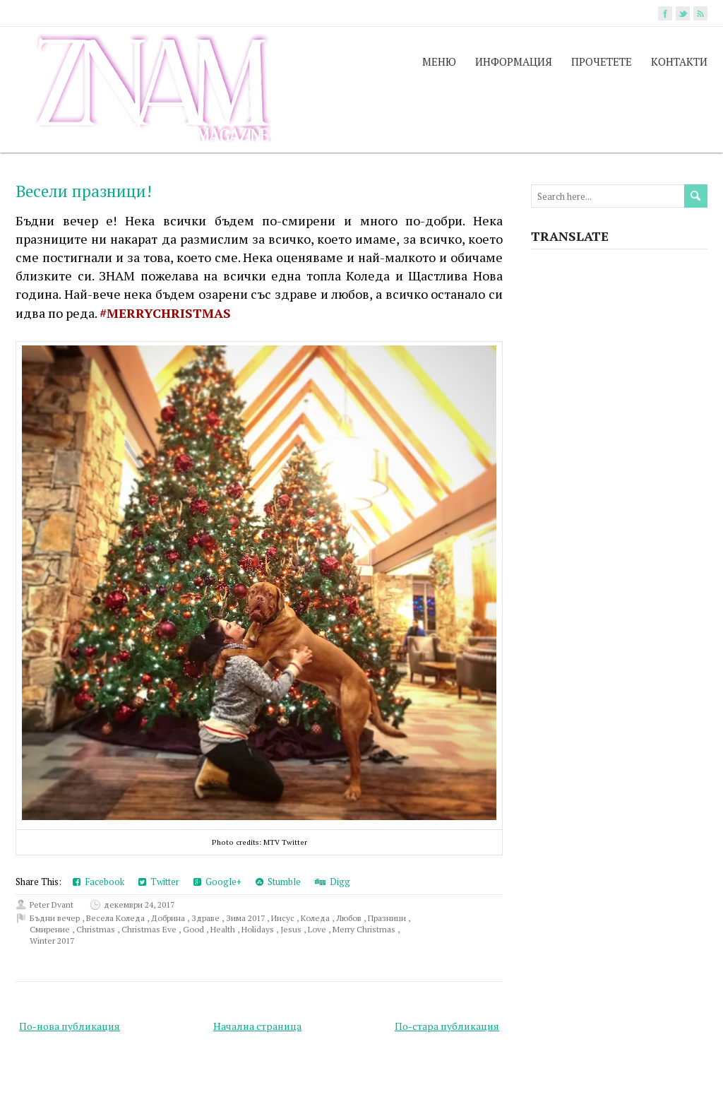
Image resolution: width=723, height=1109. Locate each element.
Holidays (258, 929)
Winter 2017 (52, 940)
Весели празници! (84, 191)
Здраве (206, 918)
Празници (388, 918)
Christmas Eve (150, 929)
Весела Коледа (116, 918)
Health (223, 929)
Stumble (278, 881)
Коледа (316, 918)
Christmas (96, 929)
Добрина (169, 918)
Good (194, 929)
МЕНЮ (439, 61)
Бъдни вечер (56, 918)
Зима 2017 (246, 918)
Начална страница (257, 1026)
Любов (350, 918)
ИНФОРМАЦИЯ (513, 61)
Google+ (217, 881)
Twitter (158, 881)
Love (318, 929)
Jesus (292, 929)
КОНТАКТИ (679, 61)
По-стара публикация (447, 1026)
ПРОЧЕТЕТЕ (601, 61)
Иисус (284, 918)
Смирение (51, 929)
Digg (332, 881)
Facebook (98, 881)
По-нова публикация (69, 1026)
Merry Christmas (365, 929)
